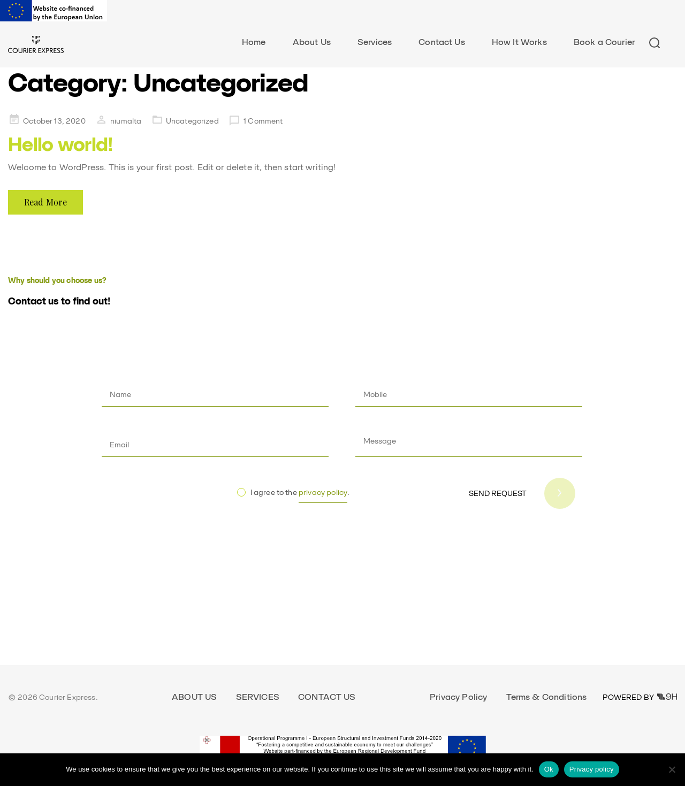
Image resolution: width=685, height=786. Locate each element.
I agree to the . (300, 495)
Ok (548, 769)
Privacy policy (591, 769)
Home (254, 42)
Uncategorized (192, 121)
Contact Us (441, 42)
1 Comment (263, 121)
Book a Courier (604, 42)
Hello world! (60, 144)
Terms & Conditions (546, 697)
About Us (312, 42)
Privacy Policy (458, 697)
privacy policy (323, 492)
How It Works (519, 42)
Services (374, 42)
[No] (671, 769)
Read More (45, 202)
